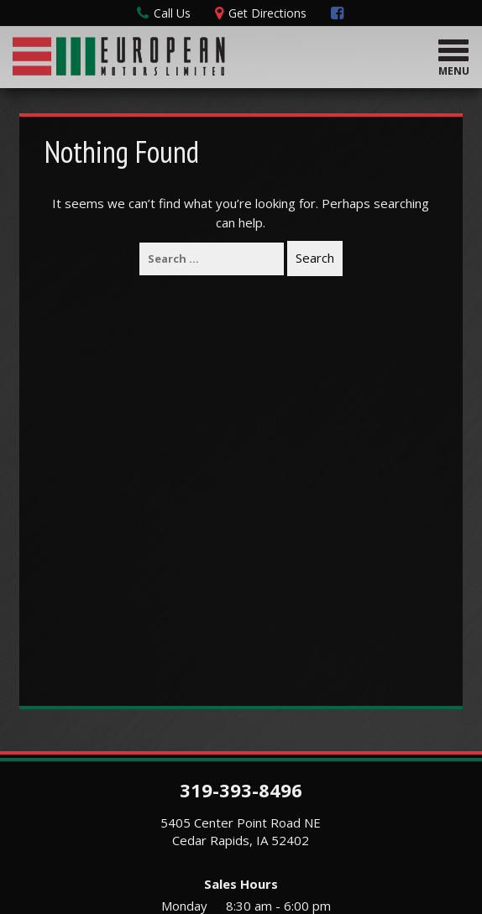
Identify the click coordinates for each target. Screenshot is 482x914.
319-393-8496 (241, 789)
